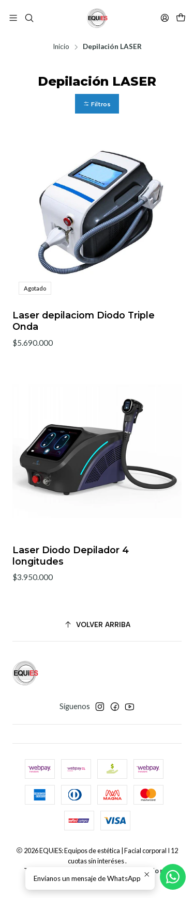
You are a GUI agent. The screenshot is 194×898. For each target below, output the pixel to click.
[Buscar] (29, 18)
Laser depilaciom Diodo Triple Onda (83, 321)
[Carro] (181, 18)
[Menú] (13, 18)
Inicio (61, 47)
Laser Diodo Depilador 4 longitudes (70, 568)
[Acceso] (165, 18)
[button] (97, 104)
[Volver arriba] (97, 625)
